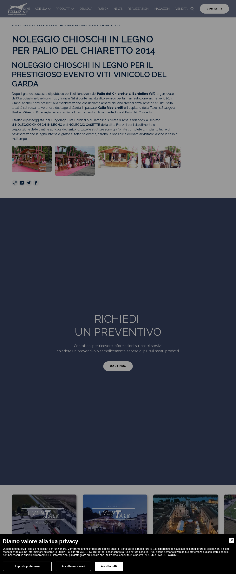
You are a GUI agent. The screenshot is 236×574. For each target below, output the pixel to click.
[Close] (231, 540)
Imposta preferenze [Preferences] (27, 566)
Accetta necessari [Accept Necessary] (73, 566)
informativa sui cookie (161, 555)
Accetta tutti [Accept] (109, 566)
